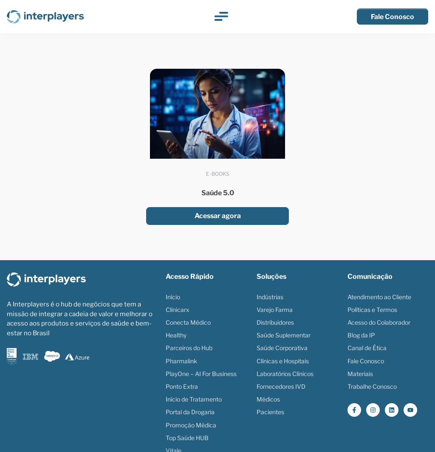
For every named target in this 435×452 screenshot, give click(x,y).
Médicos (268, 399)
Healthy (176, 335)
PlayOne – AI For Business (201, 373)
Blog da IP (361, 335)
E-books (217, 174)
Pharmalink (181, 361)
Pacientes (270, 412)
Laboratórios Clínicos (285, 373)
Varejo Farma (275, 309)
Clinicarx (177, 309)
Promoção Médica (191, 425)
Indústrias (270, 296)
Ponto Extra (182, 386)
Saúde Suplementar (284, 335)
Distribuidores (275, 322)
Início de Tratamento (194, 399)
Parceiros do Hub (189, 347)
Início (173, 296)
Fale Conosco (365, 361)
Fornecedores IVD (281, 386)
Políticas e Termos (372, 309)
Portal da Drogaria (190, 412)
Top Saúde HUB (187, 437)
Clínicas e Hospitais (283, 361)
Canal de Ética (367, 347)
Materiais (360, 373)
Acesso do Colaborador (378, 322)
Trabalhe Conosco (372, 386)
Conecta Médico (188, 322)
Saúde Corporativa (282, 347)
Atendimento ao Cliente (379, 296)
